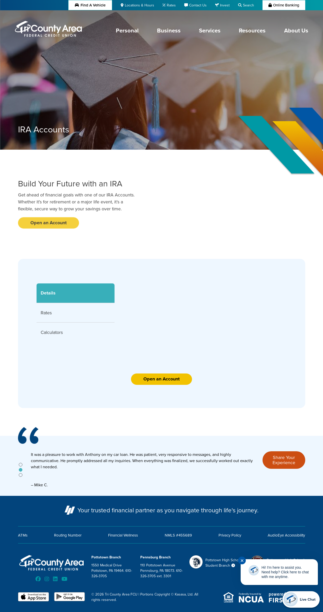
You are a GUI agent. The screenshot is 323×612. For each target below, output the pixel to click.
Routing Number (68, 535)
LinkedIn (55, 579)
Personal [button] (127, 30)
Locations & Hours (139, 5)
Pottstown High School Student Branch (223, 562)
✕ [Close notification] (242, 560)
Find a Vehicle (90, 5)
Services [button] (210, 30)
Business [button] (169, 30)
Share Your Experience (284, 460)
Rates (171, 5)
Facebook (38, 579)
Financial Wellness (123, 535)
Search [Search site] (248, 5)
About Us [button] (296, 30)
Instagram (47, 579)
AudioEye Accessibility (286, 535)
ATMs (23, 535)
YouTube (64, 579)
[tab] (20, 464)
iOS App (33, 597)
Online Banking (286, 5)
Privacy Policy (230, 535)
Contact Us (198, 5)
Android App (69, 597)
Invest (225, 5)
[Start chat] (301, 599)
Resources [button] (252, 30)
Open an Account (161, 379)
